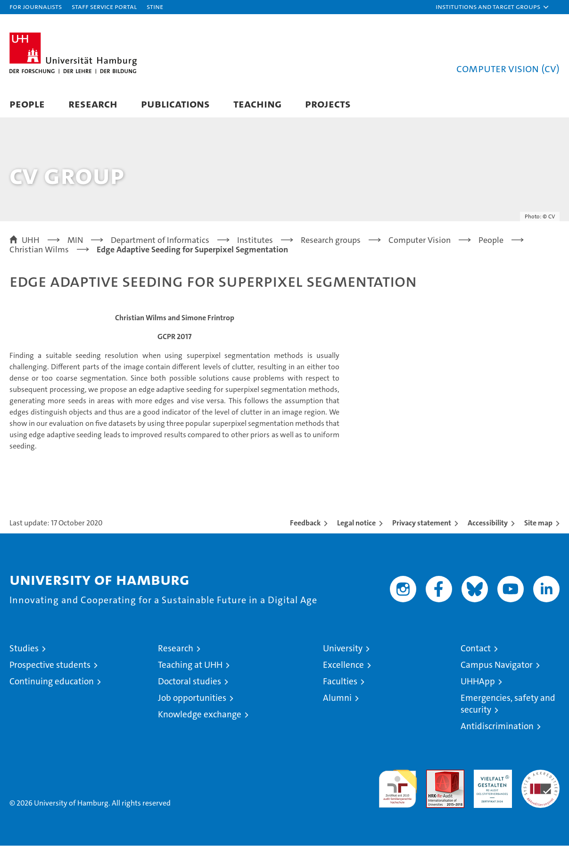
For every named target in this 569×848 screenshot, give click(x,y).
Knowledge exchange (199, 717)
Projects (328, 103)
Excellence (343, 667)
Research (92, 103)
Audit (435, 777)
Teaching (257, 103)
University (343, 651)
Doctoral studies (189, 684)
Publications (175, 103)
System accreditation (540, 782)
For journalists (35, 6)
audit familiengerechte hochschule (398, 787)
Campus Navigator (497, 667)
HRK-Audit (490, 777)
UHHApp (478, 684)
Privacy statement (421, 525)
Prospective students (50, 667)
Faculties (340, 684)
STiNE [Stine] (155, 6)
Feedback (305, 525)
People (27, 103)
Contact (476, 651)
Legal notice (356, 525)
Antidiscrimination (497, 728)
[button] (493, 7)
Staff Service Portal (104, 6)
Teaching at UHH (190, 667)
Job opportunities (192, 700)
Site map (538, 525)
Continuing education (51, 684)
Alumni (337, 700)
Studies (24, 651)
